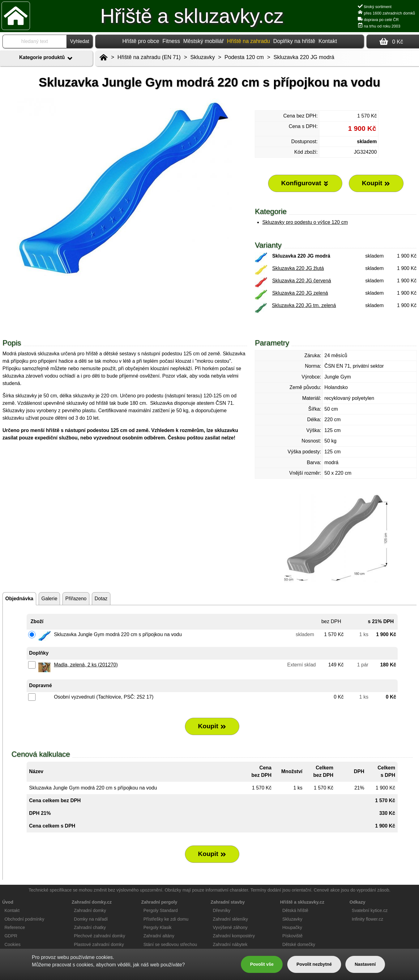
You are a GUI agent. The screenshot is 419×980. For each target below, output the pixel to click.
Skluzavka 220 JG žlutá (298, 268)
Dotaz (101, 598)
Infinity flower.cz (367, 919)
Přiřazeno (75, 598)
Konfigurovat (305, 183)
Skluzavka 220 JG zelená (300, 293)
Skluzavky (202, 57)
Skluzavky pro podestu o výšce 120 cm (305, 222)
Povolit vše (262, 964)
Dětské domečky (298, 944)
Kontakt (328, 41)
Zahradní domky (90, 910)
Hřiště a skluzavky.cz (192, 16)
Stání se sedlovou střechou (170, 944)
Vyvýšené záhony (230, 927)
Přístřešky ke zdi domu (166, 919)
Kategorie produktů (46, 58)
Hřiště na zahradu (248, 41)
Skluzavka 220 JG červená (301, 280)
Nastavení (365, 964)
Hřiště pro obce (140, 41)
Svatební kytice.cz (370, 910)
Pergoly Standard (160, 910)
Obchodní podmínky (24, 919)
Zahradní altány (158, 935)
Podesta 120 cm (244, 57)
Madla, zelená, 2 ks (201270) (86, 664)
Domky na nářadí (91, 919)
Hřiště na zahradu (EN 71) (149, 57)
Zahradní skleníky (230, 919)
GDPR (10, 935)
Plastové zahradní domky (99, 944)
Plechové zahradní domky (99, 935)
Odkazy (357, 902)
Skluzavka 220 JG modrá (304, 57)
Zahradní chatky (90, 927)
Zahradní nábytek (230, 944)
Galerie (49, 598)
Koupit (212, 726)
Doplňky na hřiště (294, 41)
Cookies (12, 944)
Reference (14, 927)
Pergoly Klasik (157, 927)
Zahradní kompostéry (234, 935)
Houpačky (292, 927)
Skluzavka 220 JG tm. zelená (304, 305)
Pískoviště (292, 935)
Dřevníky (221, 910)
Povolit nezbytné (314, 964)
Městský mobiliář (203, 41)
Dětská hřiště (295, 910)
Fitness (171, 41)
